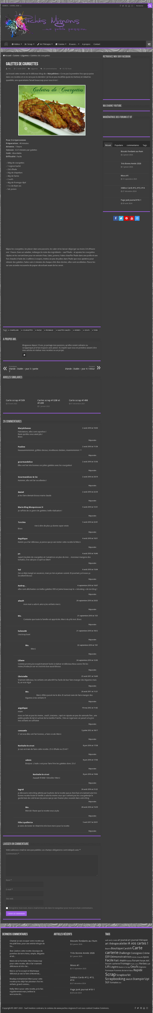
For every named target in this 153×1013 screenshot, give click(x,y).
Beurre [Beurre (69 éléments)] (108, 949)
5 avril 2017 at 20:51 (90, 822)
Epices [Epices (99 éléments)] (146, 957)
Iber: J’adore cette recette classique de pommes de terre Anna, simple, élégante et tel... (27, 953)
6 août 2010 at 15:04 (90, 570)
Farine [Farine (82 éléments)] (129, 961)
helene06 (22, 631)
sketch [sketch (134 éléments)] (129, 979)
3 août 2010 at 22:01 (90, 522)
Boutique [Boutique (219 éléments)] (117, 948)
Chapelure (14, 330)
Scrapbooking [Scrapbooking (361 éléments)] (115, 979)
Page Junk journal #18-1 (131, 200)
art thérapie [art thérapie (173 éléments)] (112, 943)
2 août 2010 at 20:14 (90, 477)
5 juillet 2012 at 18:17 (90, 730)
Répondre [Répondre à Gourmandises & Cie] (92, 486)
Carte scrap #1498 (78, 400)
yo (19, 554)
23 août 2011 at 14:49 (89, 676)
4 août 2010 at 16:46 (90, 554)
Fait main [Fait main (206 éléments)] (120, 960)
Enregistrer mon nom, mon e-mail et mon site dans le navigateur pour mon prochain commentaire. (51, 908)
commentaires (133, 145)
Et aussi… (73, 44)
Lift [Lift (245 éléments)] (107, 966)
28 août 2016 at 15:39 (89, 807)
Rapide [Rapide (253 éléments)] (137, 970)
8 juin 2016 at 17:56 (90, 760)
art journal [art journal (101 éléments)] (122, 940)
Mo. (9, 69)
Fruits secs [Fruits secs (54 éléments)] (134, 964)
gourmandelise (25, 462)
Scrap (28, 44)
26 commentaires (50, 69)
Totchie (22, 522)
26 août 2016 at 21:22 (89, 789)
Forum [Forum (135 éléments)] (135, 960)
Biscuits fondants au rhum (132, 151)
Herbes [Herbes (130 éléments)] (143, 963)
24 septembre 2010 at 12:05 (87, 660)
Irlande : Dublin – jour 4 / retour (79, 368)
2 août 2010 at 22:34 (90, 492)
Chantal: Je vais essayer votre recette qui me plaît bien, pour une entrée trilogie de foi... (27, 943)
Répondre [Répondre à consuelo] (92, 739)
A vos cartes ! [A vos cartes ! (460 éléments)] (138, 943)
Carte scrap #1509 (15, 400)
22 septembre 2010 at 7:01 (87, 645)
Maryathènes (53, 74)
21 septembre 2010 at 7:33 (87, 616)
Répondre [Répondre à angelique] (92, 724)
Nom (9, 880)
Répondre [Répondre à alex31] (92, 609)
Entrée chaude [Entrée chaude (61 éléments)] (137, 957)
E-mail (9, 889)
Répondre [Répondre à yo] (92, 563)
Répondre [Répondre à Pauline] (92, 455)
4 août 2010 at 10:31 (90, 538)
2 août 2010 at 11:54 (90, 447)
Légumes (25, 55)
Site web (9, 899)
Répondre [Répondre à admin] (92, 769)
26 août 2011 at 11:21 (89, 692)
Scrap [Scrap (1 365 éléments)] (110, 974)
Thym (96, 330)
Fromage (49, 330)
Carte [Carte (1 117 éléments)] (137, 947)
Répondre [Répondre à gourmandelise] (92, 471)
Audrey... (22, 586)
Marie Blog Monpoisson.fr (30, 507)
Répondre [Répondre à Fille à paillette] (92, 831)
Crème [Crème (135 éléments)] (146, 953)
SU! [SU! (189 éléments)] (107, 982)
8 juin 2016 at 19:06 (90, 774)
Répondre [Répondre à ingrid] (92, 802)
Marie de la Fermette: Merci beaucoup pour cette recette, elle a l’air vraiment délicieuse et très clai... (26, 963)
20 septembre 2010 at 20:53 (87, 601)
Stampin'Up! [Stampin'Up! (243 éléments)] (141, 979)
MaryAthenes (24, 428)
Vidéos (16, 44)
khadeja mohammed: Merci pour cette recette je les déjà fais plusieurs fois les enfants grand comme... (26, 981)
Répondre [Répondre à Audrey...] (92, 594)
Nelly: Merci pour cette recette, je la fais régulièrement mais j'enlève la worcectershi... (26, 991)
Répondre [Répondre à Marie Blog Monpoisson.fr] (92, 516)
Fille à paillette (25, 822)
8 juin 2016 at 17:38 (90, 746)
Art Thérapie (44, 44)
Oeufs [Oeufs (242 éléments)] (134, 966)
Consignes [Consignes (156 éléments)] (136, 953)
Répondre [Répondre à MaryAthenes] (92, 440)
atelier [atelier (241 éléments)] (123, 943)
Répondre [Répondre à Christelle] (92, 686)
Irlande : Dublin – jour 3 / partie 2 (24, 369)
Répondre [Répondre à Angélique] (92, 547)
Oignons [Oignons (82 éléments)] (142, 967)
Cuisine (59, 44)
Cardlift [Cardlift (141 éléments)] (127, 948)
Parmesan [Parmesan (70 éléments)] (109, 970)
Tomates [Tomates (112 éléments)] (114, 982)
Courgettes (28, 330)
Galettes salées (63, 330)
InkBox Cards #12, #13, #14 (133, 188)
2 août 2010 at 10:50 (90, 428)
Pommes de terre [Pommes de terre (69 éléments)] (121, 970)
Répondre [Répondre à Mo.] (92, 625)
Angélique (22, 538)
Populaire (119, 145)
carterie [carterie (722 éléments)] (111, 952)
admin (28, 760)
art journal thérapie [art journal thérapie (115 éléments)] (138, 940)
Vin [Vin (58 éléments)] (120, 983)
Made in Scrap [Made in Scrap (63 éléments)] (124, 967)
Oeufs (86, 330)
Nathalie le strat (26, 746)
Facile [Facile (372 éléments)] (109, 960)
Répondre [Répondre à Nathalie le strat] (92, 754)
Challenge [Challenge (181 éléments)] (124, 953)
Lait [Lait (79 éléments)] (148, 964)
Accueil (6, 44)
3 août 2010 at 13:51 (90, 507)
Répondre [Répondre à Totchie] (92, 532)
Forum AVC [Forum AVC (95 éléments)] (145, 960)
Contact (97, 44)
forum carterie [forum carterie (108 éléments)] (112, 963)
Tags (145, 145)
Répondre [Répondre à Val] (92, 579)
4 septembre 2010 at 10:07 (87, 586)
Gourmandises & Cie (28, 477)
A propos (86, 44)
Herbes (77, 330)
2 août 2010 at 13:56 (90, 462)
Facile (39, 330)
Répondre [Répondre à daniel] (92, 501)
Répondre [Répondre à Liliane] (92, 670)
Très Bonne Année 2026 (131, 163)
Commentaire (12, 854)
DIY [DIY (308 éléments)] (107, 956)
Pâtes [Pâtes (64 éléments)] (130, 970)
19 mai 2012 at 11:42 (90, 708)
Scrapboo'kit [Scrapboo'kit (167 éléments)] (123, 975)
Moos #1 (124, 176)
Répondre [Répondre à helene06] (92, 640)
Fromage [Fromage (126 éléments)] (125, 963)
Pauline (21, 447)
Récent (108, 145)
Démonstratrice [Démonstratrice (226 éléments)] (120, 956)
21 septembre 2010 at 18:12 (87, 631)
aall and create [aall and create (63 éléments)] (111, 940)
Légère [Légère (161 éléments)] (114, 966)
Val (19, 570)
